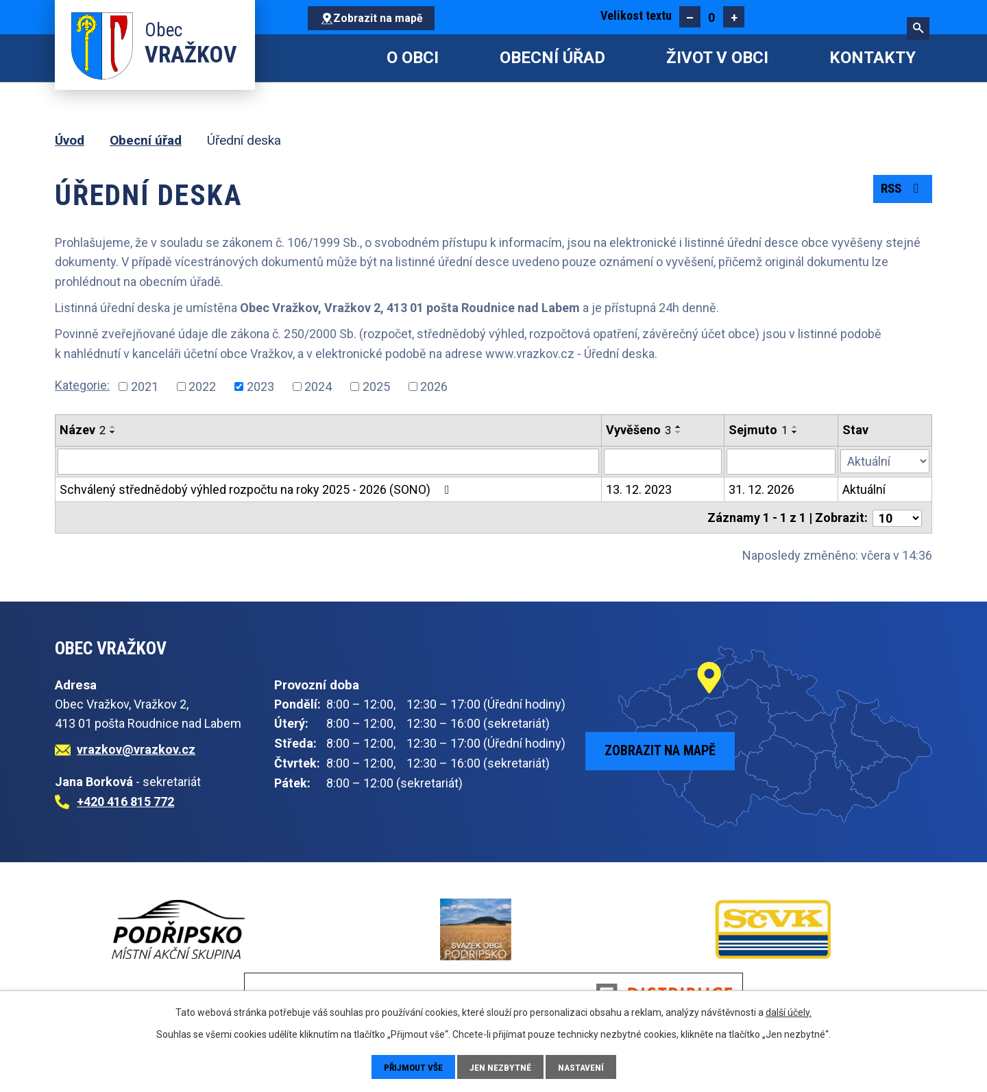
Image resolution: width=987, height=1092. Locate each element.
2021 (144, 386)
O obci (413, 57)
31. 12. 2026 (761, 489)
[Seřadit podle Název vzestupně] (113, 426)
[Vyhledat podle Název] (328, 462)
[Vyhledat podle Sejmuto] (781, 462)
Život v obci (717, 57)
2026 (434, 386)
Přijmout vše (413, 1066)
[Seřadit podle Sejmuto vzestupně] (795, 426)
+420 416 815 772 (125, 800)
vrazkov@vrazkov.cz (136, 748)
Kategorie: (82, 385)
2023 (260, 386)
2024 (318, 386)
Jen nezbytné (502, 1066)
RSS (900, 190)
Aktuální (864, 489)
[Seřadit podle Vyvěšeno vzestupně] (678, 426)
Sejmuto (758, 430)
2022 (202, 386)
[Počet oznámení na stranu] (897, 516)
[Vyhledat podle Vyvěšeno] (663, 462)
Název (83, 430)
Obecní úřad (552, 57)
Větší (733, 16)
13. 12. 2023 (639, 489)
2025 (376, 386)
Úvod (325, 58)
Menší (689, 16)
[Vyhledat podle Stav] (884, 460)
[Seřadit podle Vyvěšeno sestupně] (678, 432)
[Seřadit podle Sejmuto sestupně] (795, 432)
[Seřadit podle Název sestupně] (113, 432)
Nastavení (583, 1066)
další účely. (789, 1011)
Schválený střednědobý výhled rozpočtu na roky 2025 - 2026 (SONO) (257, 489)
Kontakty (872, 57)
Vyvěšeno (638, 430)
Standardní (711, 16)
